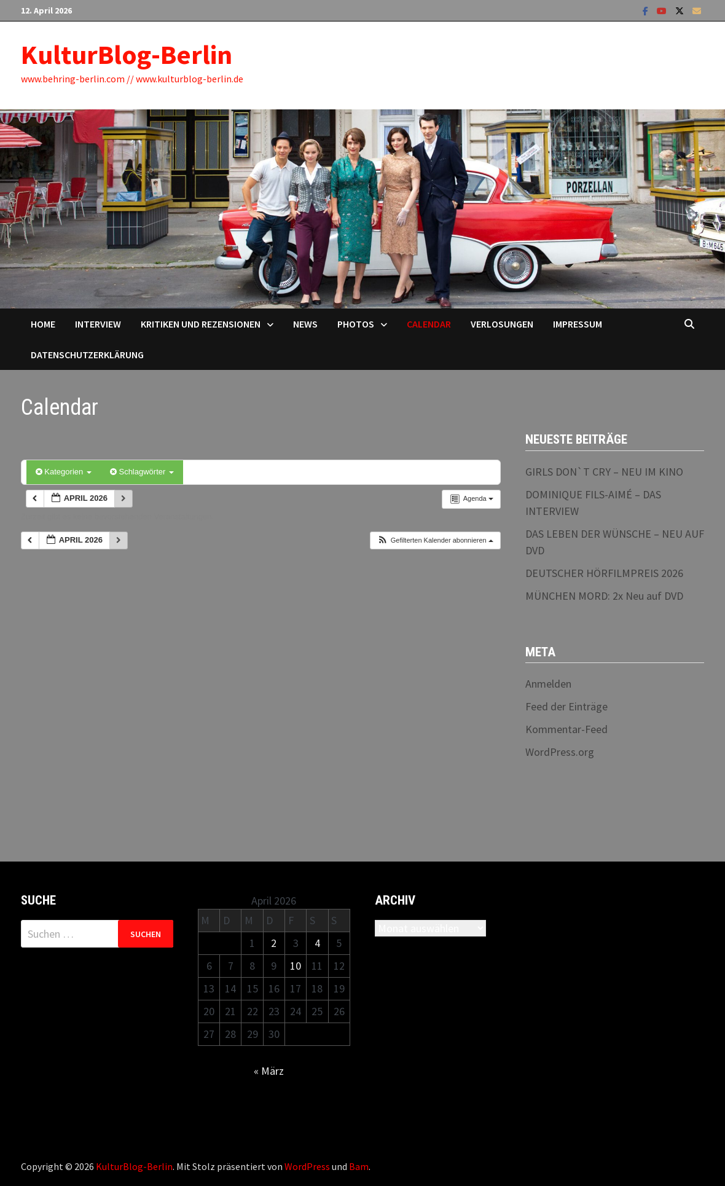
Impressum (577, 324)
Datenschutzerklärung (87, 354)
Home (43, 324)
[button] (435, 540)
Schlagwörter (142, 471)
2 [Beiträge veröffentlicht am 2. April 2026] (273, 943)
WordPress (307, 1166)
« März (269, 1071)
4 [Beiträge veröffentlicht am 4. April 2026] (317, 943)
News (305, 324)
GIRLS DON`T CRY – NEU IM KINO (604, 472)
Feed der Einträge (566, 706)
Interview (98, 324)
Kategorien (64, 471)
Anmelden (548, 684)
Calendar (429, 324)
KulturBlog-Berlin (126, 54)
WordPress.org (559, 752)
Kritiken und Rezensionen (201, 324)
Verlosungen (502, 324)
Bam (359, 1166)
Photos (355, 324)
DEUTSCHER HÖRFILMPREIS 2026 (604, 573)
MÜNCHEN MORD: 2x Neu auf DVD (604, 596)
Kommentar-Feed (566, 729)
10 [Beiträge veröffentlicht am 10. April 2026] (295, 966)
